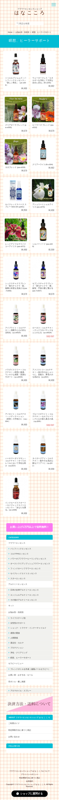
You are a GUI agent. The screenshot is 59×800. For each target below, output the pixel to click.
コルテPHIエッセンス (19, 554)
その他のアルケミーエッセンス (23, 600)
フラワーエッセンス (16, 543)
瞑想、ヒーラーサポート (20, 658)
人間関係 (14, 638)
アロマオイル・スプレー (20, 691)
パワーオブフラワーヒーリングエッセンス (28, 559)
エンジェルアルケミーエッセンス (24, 595)
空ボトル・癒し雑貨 (16, 682)
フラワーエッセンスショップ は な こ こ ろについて (29, 771)
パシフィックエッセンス (20, 549)
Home (10, 32)
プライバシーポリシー (29, 774)
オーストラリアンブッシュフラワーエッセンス (30, 563)
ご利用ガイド (14, 723)
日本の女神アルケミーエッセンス (24, 590)
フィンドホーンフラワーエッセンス (25, 568)
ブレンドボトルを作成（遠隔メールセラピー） (30, 669)
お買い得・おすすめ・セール (20, 675)
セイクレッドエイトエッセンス (23, 573)
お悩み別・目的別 (22, 32)
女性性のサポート (17, 623)
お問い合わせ (14, 737)
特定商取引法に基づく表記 (19, 730)
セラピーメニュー (15, 663)
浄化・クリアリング (18, 653)
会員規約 (29, 781)
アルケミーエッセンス (17, 584)
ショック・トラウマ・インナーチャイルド (28, 628)
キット (11, 605)
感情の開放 (15, 633)
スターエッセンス (17, 578)
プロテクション (17, 648)
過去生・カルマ (17, 643)
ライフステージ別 (17, 618)
